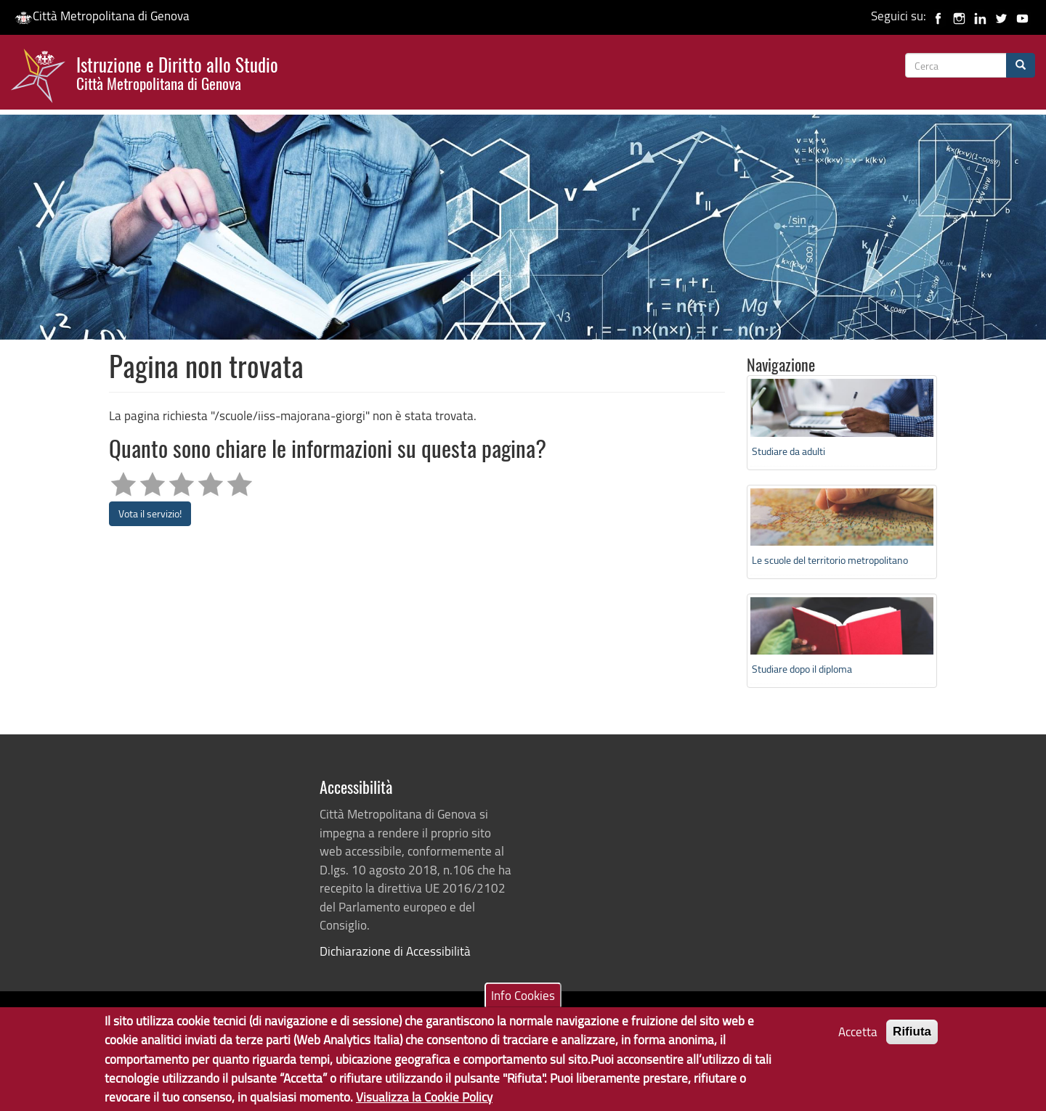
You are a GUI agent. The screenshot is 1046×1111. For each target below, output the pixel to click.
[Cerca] (1020, 65)
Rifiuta (912, 1038)
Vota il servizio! (150, 513)
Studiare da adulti (788, 451)
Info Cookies (523, 1001)
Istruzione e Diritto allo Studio (177, 72)
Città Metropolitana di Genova (102, 15)
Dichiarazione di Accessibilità (395, 951)
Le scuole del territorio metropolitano (830, 560)
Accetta (857, 1038)
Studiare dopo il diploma (802, 669)
